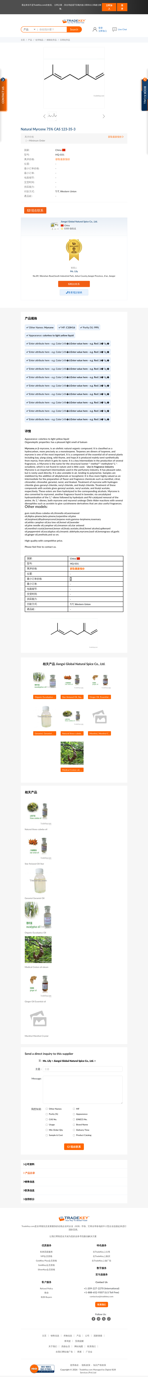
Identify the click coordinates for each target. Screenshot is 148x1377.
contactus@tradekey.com (101, 1297)
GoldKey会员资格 (46, 1266)
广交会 (89, 1353)
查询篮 (67, 1342)
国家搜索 (98, 1337)
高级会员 (65, 1347)
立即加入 (109, 7)
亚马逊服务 (102, 1275)
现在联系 (35, 210)
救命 (46, 1294)
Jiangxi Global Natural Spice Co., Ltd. (79, 221)
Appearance (82, 1115)
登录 (122, 7)
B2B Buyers (46, 1298)
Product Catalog (84, 1136)
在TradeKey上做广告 (101, 1262)
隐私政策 (86, 1366)
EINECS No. (81, 1121)
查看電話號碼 (74, 292)
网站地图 (78, 1347)
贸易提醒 (79, 1342)
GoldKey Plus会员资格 (46, 1262)
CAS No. (53, 1121)
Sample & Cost (56, 1136)
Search (74, 29)
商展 (79, 1353)
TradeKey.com (85, 1370)
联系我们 (101, 1305)
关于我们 (53, 1347)
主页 (23, 40)
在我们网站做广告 (64, 1353)
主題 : (38, 1070)
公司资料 (28, 1165)
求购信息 (68, 1337)
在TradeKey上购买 (101, 1257)
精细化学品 (52, 40)
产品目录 (29, 1174)
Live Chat (122, 29)
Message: (37, 1080)
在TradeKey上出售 (101, 1253)
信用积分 (28, 1200)
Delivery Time (82, 1131)
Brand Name (82, 1126)
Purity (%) (53, 1115)
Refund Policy (46, 1289)
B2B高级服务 (46, 1253)
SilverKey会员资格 (46, 1270)
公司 (87, 1337)
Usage (52, 1126)
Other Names (55, 1110)
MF (77, 1110)
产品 (30, 40)
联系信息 (28, 1191)
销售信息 (28, 1182)
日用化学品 (65, 40)
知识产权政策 (99, 1366)
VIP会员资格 (46, 1257)
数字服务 (102, 1269)
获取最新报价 (116, 136)
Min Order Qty (56, 1131)
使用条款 (74, 1366)
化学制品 (39, 40)
